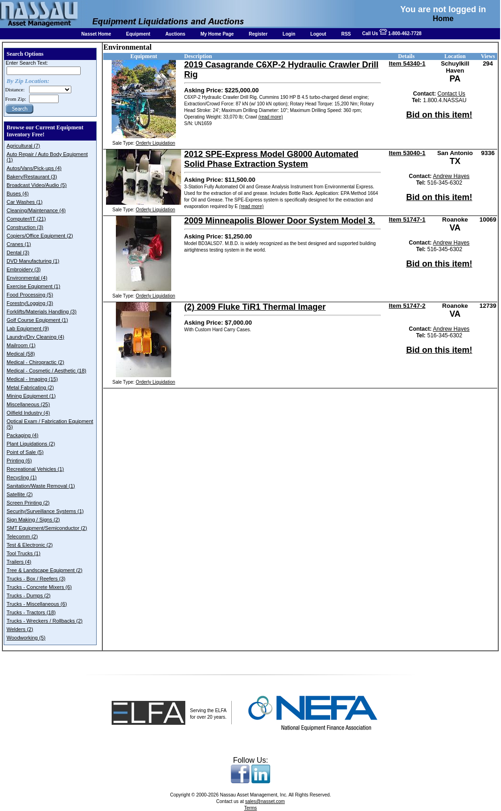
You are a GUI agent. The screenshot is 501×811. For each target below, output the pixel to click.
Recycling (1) (22, 477)
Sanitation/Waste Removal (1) (41, 486)
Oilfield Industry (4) (28, 413)
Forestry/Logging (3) (30, 303)
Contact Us (451, 93)
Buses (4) (18, 193)
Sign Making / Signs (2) (33, 519)
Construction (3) (25, 227)
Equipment (138, 34)
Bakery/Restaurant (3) (32, 176)
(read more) (270, 116)
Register (258, 34)
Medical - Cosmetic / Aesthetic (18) (46, 370)
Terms (250, 808)
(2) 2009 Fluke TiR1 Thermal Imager (255, 307)
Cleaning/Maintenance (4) (36, 210)
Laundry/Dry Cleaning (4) (35, 337)
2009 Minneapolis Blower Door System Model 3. (279, 220)
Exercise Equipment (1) (33, 286)
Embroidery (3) (24, 269)
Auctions (175, 34)
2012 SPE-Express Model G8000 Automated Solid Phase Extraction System (271, 159)
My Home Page (217, 34)
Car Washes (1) (25, 202)
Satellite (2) (20, 494)
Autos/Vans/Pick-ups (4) (34, 168)
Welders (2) (20, 629)
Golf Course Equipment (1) (37, 320)
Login (288, 34)
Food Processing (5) (30, 295)
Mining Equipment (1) (31, 396)
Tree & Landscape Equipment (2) (45, 570)
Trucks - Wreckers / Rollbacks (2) (45, 621)
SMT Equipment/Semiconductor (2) (47, 528)
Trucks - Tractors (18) (31, 612)
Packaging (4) (22, 435)
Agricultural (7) (23, 146)
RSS (346, 34)
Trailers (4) (19, 562)
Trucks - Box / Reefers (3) (36, 578)
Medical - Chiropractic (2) (35, 362)
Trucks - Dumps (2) (29, 595)
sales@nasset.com (265, 801)
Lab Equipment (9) (28, 328)
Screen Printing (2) (28, 503)
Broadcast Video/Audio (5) (37, 185)
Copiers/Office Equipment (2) (40, 235)
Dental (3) (18, 252)
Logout (318, 34)
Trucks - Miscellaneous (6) (37, 604)
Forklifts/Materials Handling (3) (41, 311)
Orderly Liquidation (155, 143)
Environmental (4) (27, 278)
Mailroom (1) (21, 345)
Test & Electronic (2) (30, 545)
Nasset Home (96, 34)
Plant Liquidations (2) (31, 443)
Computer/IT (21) (26, 219)
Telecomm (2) (22, 536)
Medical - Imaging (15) (32, 379)
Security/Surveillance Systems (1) (45, 511)
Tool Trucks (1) (23, 553)
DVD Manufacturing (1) (33, 261)
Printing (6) (19, 460)
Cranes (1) (19, 244)
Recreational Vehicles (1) (35, 469)
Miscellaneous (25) (28, 404)
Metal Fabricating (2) (30, 387)
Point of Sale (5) (25, 452)
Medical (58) (21, 354)
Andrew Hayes (451, 176)
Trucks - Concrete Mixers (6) (39, 587)
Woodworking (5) (26, 637)
